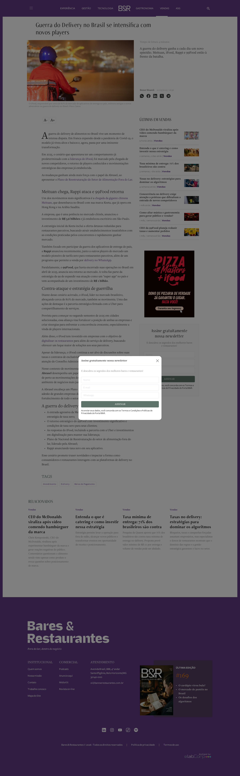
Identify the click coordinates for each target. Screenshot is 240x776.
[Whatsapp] (120, 395)
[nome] (120, 380)
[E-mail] (120, 387)
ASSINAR (120, 404)
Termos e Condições (130, 410)
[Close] (157, 360)
